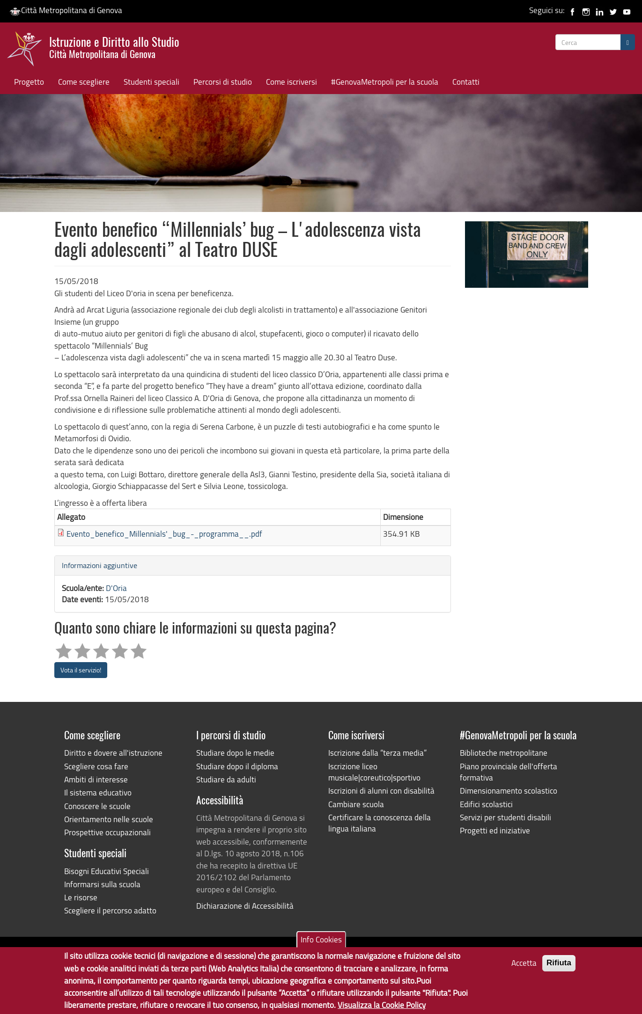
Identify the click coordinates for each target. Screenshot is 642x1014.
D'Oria (116, 588)
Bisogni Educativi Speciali (106, 871)
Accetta (524, 966)
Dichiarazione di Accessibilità (245, 905)
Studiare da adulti (226, 779)
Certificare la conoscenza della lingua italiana (379, 823)
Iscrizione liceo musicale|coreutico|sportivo (374, 772)
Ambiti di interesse (96, 779)
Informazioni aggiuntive (99, 565)
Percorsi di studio (222, 81)
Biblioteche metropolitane (503, 752)
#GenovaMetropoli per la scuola (384, 81)
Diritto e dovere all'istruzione (113, 752)
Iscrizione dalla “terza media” (377, 752)
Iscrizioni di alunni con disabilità (381, 790)
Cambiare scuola (356, 804)
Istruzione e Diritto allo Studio (114, 46)
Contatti (466, 81)
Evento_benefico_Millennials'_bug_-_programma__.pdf (164, 533)
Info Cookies (321, 942)
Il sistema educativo (98, 792)
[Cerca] (627, 42)
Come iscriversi (291, 81)
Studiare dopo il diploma (237, 766)
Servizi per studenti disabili (505, 817)
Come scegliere (84, 81)
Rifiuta (558, 966)
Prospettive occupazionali (107, 832)
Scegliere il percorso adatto (110, 910)
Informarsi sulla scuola (102, 884)
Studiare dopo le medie (235, 752)
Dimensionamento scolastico (508, 790)
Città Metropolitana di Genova (65, 10)
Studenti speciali (151, 81)
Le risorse (80, 897)
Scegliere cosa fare (96, 766)
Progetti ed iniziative (495, 830)
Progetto (29, 81)
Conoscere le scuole (97, 806)
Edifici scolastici (486, 804)
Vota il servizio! (80, 669)
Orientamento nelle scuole (108, 819)
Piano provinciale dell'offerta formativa (508, 772)
